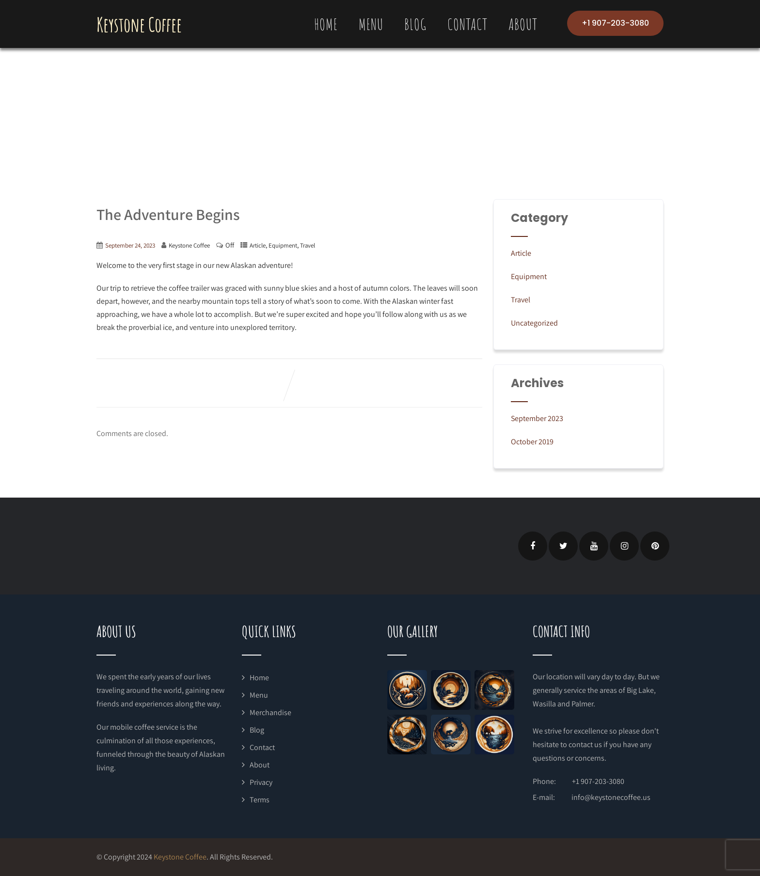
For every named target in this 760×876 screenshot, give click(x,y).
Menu (371, 24)
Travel (307, 245)
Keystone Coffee (139, 24)
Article (258, 245)
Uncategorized (534, 323)
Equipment (283, 245)
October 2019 (532, 442)
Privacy (261, 782)
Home (326, 24)
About (523, 24)
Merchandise (270, 712)
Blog (415, 24)
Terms (259, 800)
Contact (467, 24)
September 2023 (537, 418)
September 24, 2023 (130, 245)
